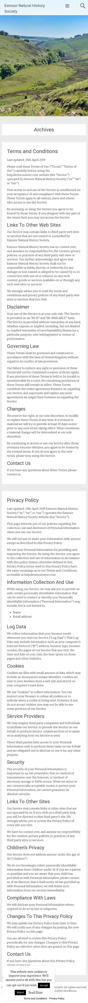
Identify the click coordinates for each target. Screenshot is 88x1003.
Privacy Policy (23, 500)
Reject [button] (20, 992)
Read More (35, 992)
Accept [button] (44, 985)
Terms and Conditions (32, 151)
